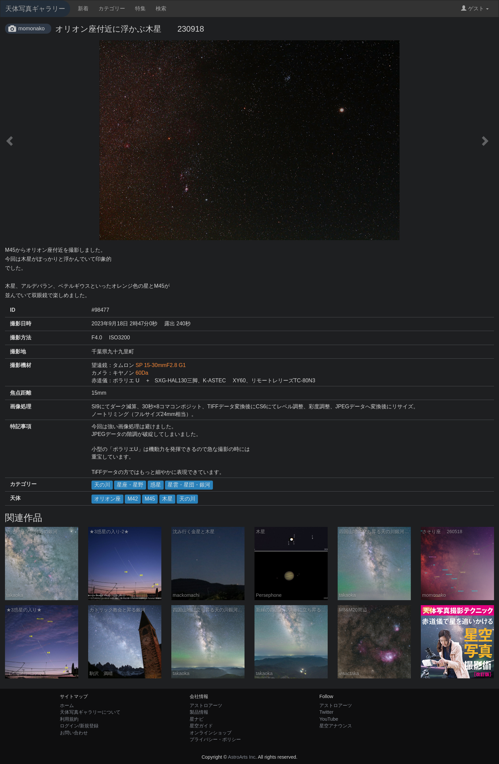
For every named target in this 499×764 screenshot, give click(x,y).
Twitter (326, 712)
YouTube (328, 719)
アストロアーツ (206, 705)
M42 (132, 499)
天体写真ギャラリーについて (90, 712)
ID (12, 310)
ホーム (67, 705)
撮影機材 (20, 365)
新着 (83, 8)
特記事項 (20, 426)
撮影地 (18, 351)
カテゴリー (111, 8)
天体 (15, 498)
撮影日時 (20, 323)
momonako (31, 28)
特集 (140, 8)
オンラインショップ (211, 732)
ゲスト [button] (475, 8)
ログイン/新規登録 (79, 725)
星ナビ (197, 719)
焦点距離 (20, 393)
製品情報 (199, 712)
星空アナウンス (335, 725)
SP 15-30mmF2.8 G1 (160, 365)
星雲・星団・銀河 (189, 485)
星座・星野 (130, 485)
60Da (141, 373)
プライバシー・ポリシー (215, 739)
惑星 (155, 485)
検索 (161, 8)
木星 (167, 499)
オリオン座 (107, 499)
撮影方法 (20, 337)
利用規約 (69, 719)
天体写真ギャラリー (35, 8)
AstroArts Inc (241, 757)
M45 (150, 499)
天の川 (102, 485)
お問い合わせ (74, 732)
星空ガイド (201, 725)
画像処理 (20, 406)
